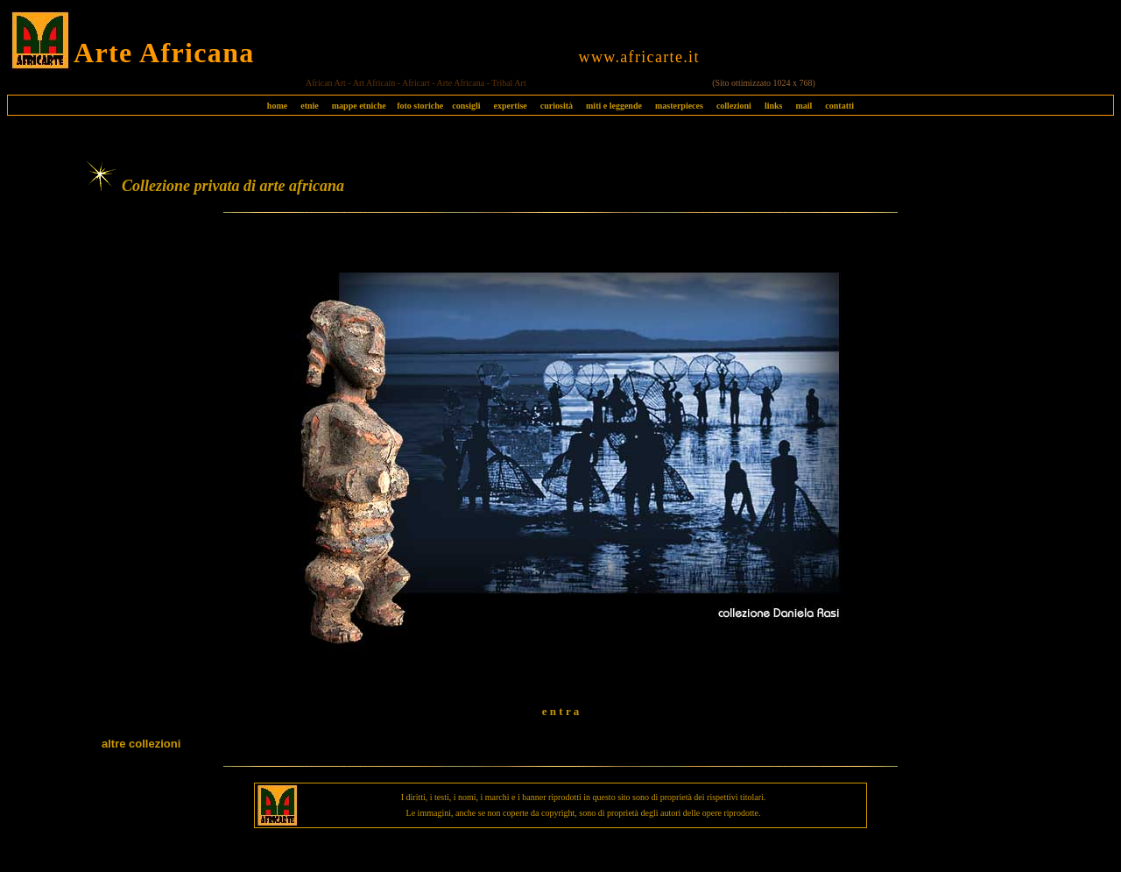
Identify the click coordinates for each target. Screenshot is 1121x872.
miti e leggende (614, 105)
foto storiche (420, 105)
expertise (509, 105)
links (774, 105)
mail (803, 105)
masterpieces (679, 105)
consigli (466, 105)
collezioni (733, 105)
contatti (839, 105)
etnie (305, 105)
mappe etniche (359, 105)
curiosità (556, 105)
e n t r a (560, 711)
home (277, 105)
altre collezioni (141, 743)
